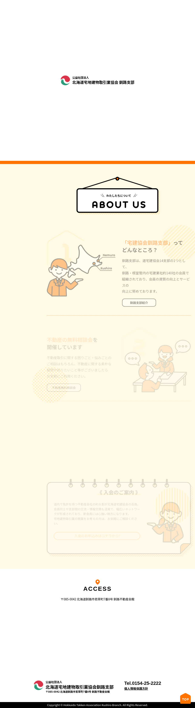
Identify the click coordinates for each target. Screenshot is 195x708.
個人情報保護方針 (136, 689)
